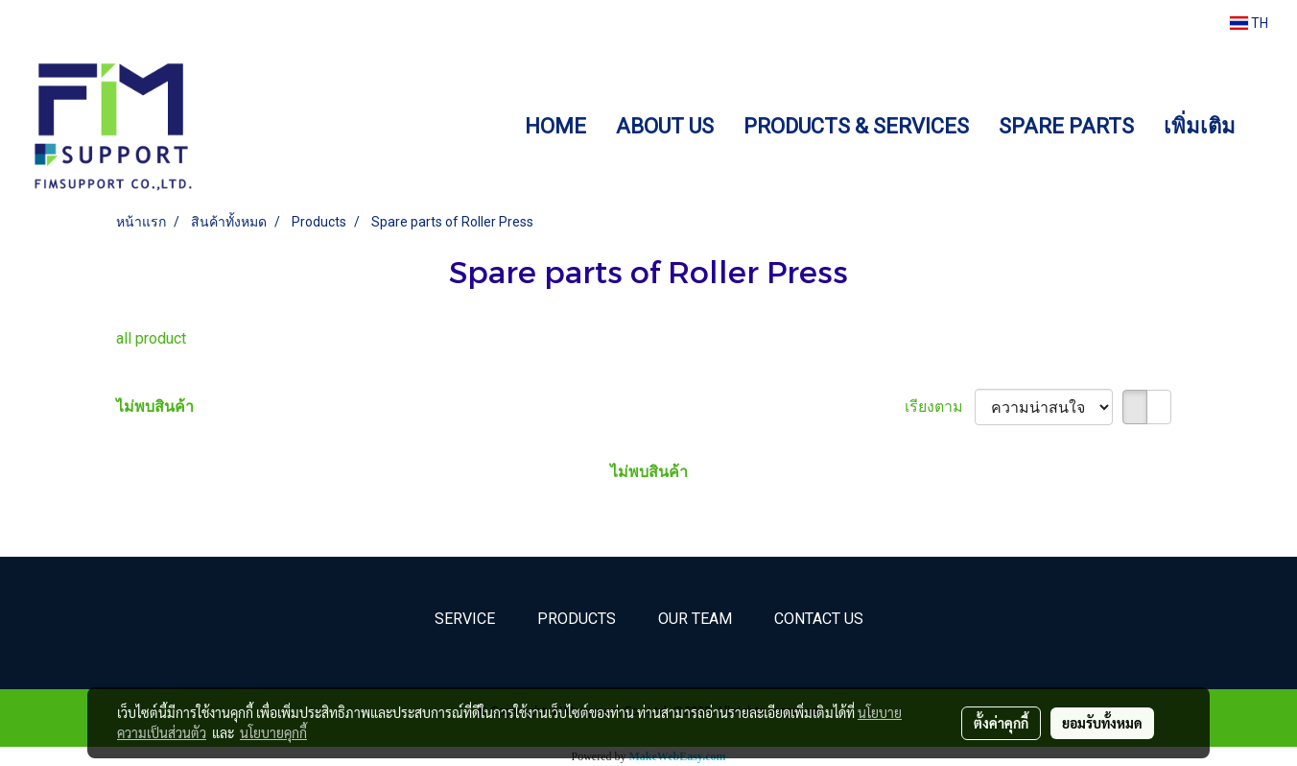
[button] (1267, 125)
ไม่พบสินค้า (155, 406)
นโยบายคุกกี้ (273, 732)
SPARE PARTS (1066, 126)
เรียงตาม (940, 406)
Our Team (695, 619)
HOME (555, 126)
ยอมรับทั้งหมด (1102, 722)
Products (576, 619)
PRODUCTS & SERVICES (856, 126)
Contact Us (818, 619)
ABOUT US (665, 126)
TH (1249, 23)
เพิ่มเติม (1200, 126)
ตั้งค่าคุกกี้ (1001, 722)
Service (465, 619)
